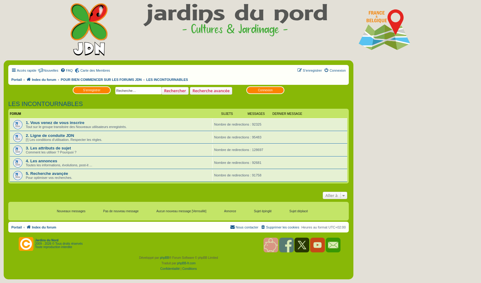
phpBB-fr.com (186, 263)
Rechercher (175, 90)
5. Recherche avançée (47, 173)
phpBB (164, 257)
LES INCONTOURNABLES (45, 103)
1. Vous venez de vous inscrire (55, 122)
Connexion (265, 90)
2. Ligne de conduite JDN (50, 135)
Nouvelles (51, 70)
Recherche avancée (211, 90)
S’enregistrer (92, 90)
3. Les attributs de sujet (48, 148)
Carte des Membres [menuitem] (95, 70)
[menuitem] (66, 70)
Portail (16, 79)
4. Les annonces (41, 161)
